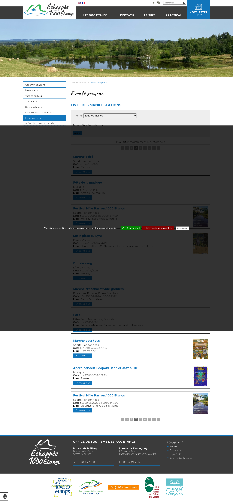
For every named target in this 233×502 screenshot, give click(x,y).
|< (122, 419)
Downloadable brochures (39, 112)
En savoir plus (82, 355)
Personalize (182, 228)
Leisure (149, 15)
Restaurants (31, 90)
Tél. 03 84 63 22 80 (84, 462)
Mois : (77, 125)
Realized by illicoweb (180, 458)
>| (158, 419)
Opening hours (33, 107)
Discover (127, 15)
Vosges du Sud (33, 95)
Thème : (78, 115)
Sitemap (173, 446)
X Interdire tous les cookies (158, 228)
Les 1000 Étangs (95, 15)
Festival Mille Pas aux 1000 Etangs (99, 395)
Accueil (74, 82)
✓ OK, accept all (131, 228)
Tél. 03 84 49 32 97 (129, 462)
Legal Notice (176, 454)
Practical (174, 15)
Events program (34, 118)
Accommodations (35, 84)
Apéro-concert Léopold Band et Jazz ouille (105, 368)
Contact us (31, 101)
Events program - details (41, 123)
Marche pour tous (86, 340)
